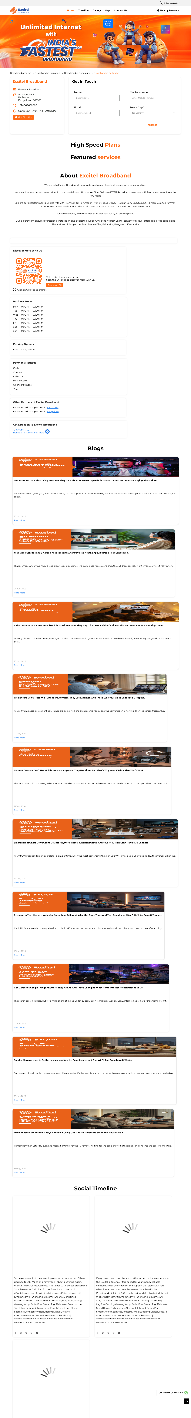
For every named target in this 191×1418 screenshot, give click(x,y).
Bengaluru (53, 353)
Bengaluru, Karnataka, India (114, 352)
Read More (19, 442)
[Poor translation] (11, 1374)
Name (78, 93)
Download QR (55, 287)
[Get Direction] (133, 352)
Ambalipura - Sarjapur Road (24, 1296)
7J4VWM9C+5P (107, 349)
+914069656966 (27, 106)
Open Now (50, 112)
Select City (136, 108)
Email (77, 108)
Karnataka (52, 349)
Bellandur (48, 1296)
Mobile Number (139, 93)
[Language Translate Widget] (172, 3)
